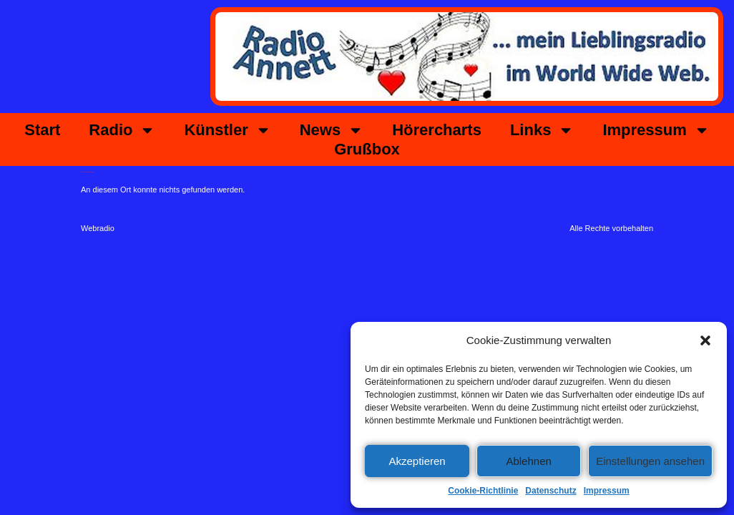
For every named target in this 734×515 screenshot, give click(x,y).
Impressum (607, 491)
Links (542, 130)
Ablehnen (528, 461)
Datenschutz (550, 491)
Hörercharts (436, 130)
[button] (705, 340)
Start (42, 130)
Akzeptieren (416, 461)
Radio (122, 130)
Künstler (227, 130)
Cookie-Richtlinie (483, 491)
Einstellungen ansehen (650, 461)
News (331, 130)
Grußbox (367, 149)
